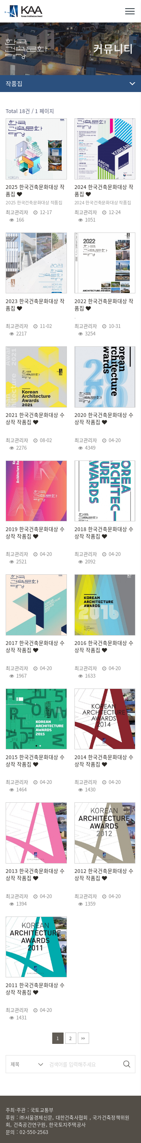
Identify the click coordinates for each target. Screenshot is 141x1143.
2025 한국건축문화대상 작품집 (35, 190)
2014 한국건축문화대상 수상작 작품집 (103, 760)
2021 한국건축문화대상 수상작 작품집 (35, 418)
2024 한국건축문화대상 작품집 (103, 190)
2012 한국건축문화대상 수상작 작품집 (103, 874)
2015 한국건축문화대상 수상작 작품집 (35, 760)
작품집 (14, 83)
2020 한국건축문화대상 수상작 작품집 (103, 418)
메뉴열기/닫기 (129, 11)
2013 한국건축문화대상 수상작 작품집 (35, 874)
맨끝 (83, 1038)
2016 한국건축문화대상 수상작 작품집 (103, 646)
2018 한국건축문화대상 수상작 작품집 (103, 532)
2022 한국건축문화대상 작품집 (103, 304)
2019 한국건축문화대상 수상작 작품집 (35, 532)
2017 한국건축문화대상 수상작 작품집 (35, 646)
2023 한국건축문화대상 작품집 (35, 304)
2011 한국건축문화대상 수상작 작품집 (35, 988)
